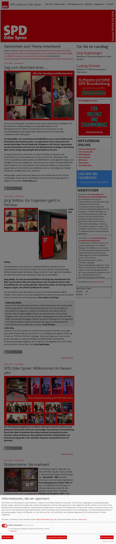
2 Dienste (12, 531)
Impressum (82, 519)
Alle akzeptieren (107, 537)
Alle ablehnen (7, 537)
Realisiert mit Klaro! (108, 541)
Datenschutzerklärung (44, 519)
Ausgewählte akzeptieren (56, 537)
